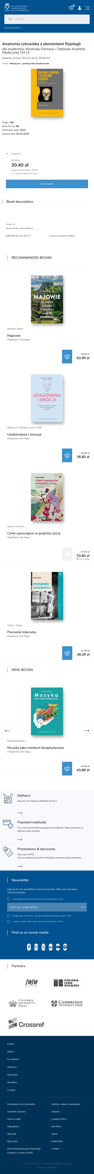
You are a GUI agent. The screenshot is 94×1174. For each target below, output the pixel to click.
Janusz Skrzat (21, 58)
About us (12, 1066)
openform (52, 1167)
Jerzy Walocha (40, 58)
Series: (25, 63)
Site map (11, 1133)
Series (54, 1133)
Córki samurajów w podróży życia (33, 533)
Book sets (12, 1140)
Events (10, 1043)
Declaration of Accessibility (21, 1103)
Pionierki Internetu (21, 632)
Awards (55, 1111)
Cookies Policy (58, 1118)
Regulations (13, 1126)
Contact (11, 1089)
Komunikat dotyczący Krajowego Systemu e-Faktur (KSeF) (24, 1150)
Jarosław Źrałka (15, 328)
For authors (13, 1058)
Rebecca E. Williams (17, 427)
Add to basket (47, 184)
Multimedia (57, 1140)
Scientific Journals (16, 1111)
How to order (14, 1118)
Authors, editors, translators (65, 1103)
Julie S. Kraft (35, 427)
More (61, 898)
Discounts (12, 1074)
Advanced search (12, 28)
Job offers (12, 1082)
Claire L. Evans (14, 625)
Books (10, 1051)
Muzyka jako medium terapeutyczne (35, 747)
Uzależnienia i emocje (24, 434)
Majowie (14, 335)
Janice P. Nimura (15, 526)
